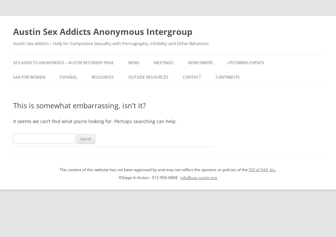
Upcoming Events (245, 63)
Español (68, 77)
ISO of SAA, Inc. (262, 169)
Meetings (164, 63)
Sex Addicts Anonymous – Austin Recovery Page (63, 63)
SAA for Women (29, 77)
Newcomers (200, 63)
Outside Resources (148, 77)
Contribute (228, 77)
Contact (192, 77)
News (133, 63)
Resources (103, 77)
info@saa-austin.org (198, 177)
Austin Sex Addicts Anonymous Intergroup (102, 32)
